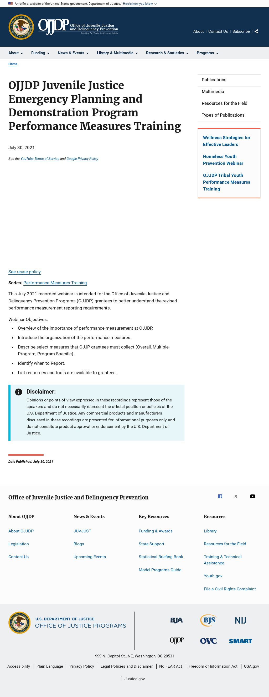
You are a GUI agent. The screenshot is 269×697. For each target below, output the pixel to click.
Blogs (79, 543)
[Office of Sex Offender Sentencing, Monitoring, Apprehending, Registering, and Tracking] (240, 644)
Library (210, 530)
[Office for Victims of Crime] (208, 645)
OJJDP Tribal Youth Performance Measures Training (226, 182)
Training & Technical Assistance (223, 559)
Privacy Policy (82, 666)
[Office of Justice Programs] (21, 27)
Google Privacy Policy (82, 158)
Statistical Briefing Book (161, 556)
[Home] (78, 27)
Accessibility (18, 666)
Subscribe (241, 31)
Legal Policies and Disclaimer (127, 666)
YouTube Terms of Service (39, 158)
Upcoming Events (90, 556)
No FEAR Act (170, 666)
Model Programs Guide (160, 569)
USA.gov (251, 666)
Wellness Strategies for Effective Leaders (226, 141)
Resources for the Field (225, 543)
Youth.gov (213, 575)
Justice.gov (135, 679)
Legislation (18, 543)
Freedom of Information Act (213, 666)
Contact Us (218, 31)
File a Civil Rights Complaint (230, 588)
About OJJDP (21, 530)
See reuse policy (24, 271)
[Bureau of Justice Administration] (176, 624)
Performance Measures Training (55, 282)
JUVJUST (82, 530)
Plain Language (50, 666)
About (198, 31)
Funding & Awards (156, 530)
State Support (151, 543)
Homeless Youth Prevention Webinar (223, 160)
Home (12, 64)
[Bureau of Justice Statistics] (208, 627)
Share (260, 35)
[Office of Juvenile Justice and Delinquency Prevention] (177, 645)
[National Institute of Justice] (240, 624)
